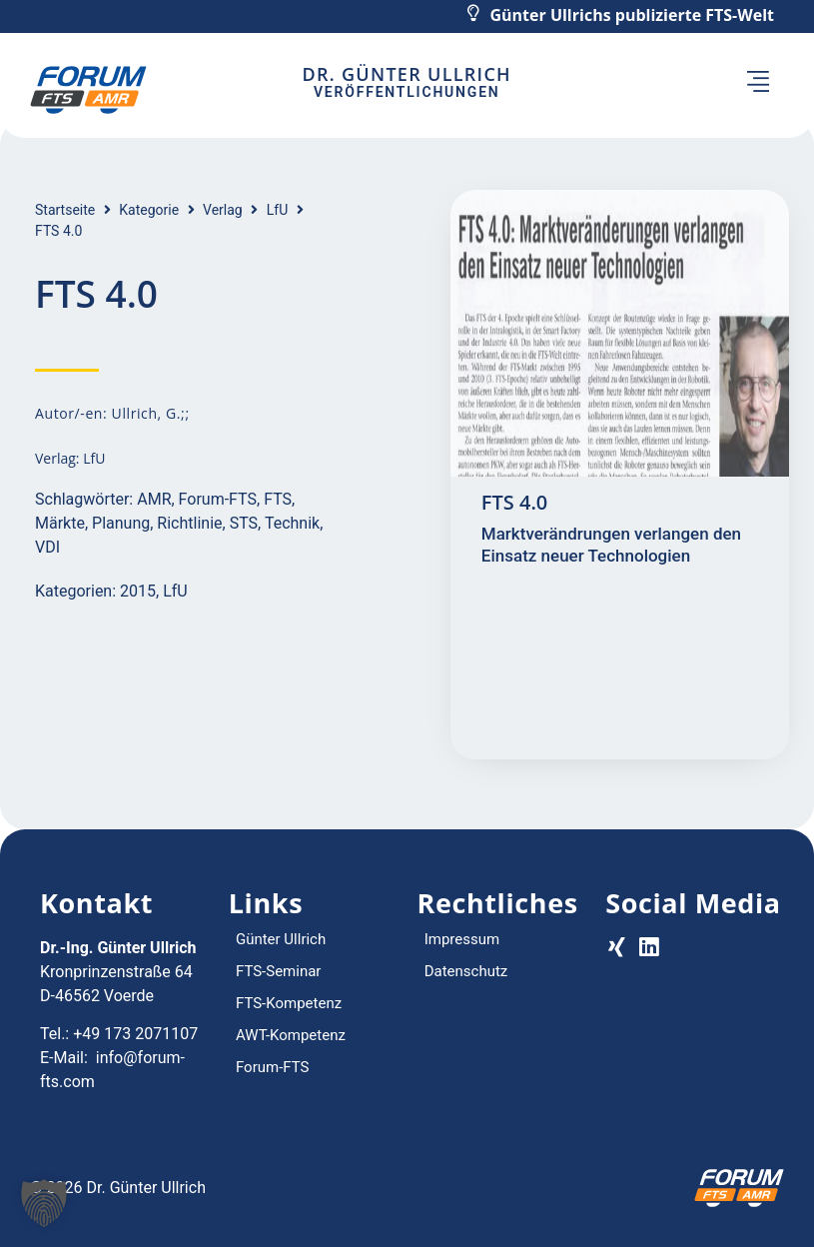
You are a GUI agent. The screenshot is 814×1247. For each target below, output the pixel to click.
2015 (138, 591)
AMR (154, 499)
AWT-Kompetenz (291, 1035)
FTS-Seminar (279, 971)
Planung (121, 523)
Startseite (65, 210)
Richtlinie (189, 523)
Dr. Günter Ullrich (406, 74)
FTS (278, 499)
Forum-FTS (218, 499)
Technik (292, 523)
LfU (278, 210)
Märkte (60, 523)
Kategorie (149, 210)
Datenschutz (466, 971)
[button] (757, 84)
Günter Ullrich (281, 939)
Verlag (223, 210)
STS (244, 523)
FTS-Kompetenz (289, 1003)
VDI (47, 547)
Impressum (461, 939)
